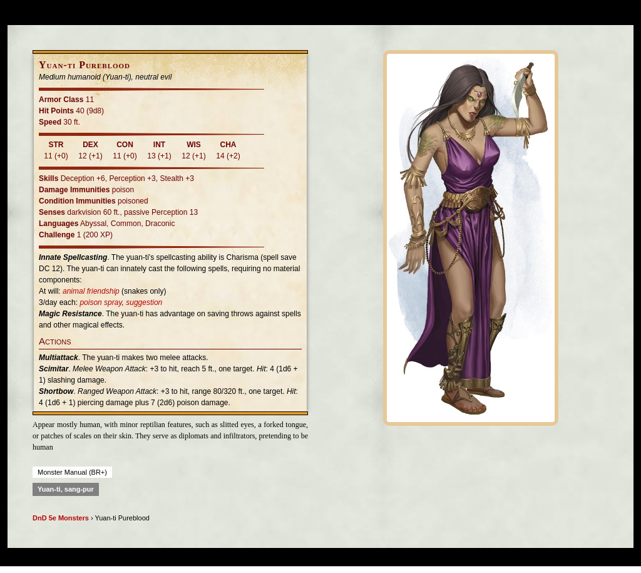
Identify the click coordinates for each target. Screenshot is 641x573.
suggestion (144, 302)
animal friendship (91, 291)
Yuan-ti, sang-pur (66, 489)
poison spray (100, 302)
